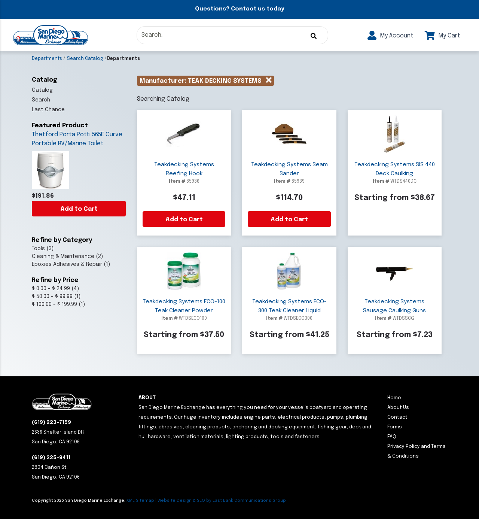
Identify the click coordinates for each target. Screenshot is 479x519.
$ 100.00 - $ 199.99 (54, 304)
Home (394, 397)
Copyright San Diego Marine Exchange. (79, 500)
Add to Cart (79, 209)
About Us (398, 407)
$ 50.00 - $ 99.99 (52, 296)
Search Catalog (85, 59)
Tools (38, 248)
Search (41, 100)
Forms (394, 427)
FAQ (391, 436)
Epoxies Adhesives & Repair (67, 264)
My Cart (442, 36)
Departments (47, 59)
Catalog (42, 90)
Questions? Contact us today (239, 9)
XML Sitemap (140, 500)
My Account (390, 36)
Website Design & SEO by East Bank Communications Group (222, 500)
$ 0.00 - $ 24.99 (51, 288)
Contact (397, 417)
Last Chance (48, 109)
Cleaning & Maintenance (63, 256)
